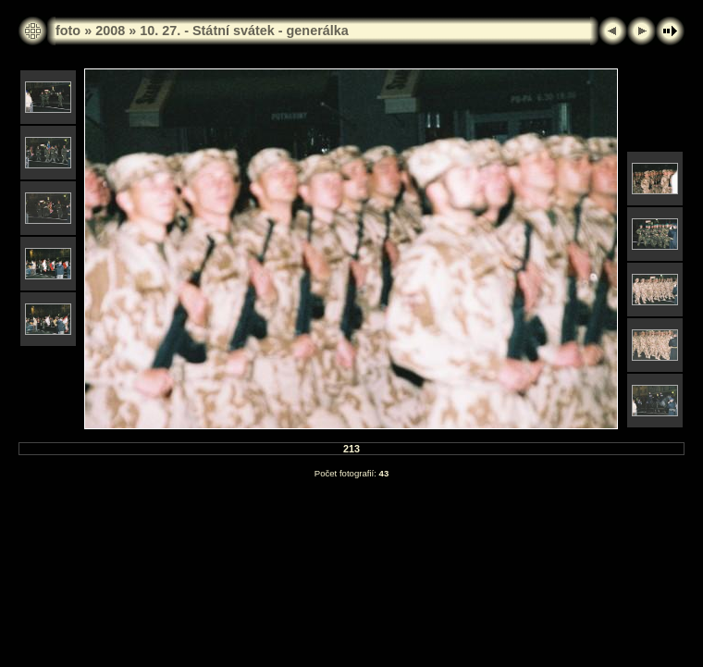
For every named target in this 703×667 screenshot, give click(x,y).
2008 (110, 30)
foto (68, 30)
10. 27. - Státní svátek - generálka (244, 30)
